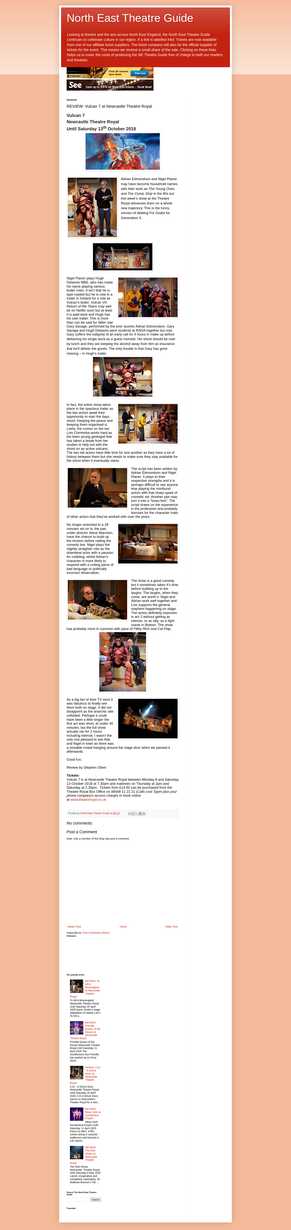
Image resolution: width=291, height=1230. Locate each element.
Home (123, 926)
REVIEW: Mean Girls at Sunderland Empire (93, 1113)
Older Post (172, 926)
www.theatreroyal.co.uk (88, 799)
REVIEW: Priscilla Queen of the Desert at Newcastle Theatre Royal (85, 1030)
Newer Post (74, 926)
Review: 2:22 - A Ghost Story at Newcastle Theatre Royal (85, 1075)
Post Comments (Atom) (96, 932)
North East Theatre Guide (130, 18)
